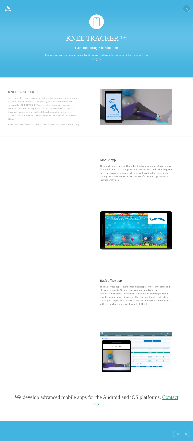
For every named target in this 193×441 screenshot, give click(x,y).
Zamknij (186, 8)
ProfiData (8, 8)
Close (182, 434)
